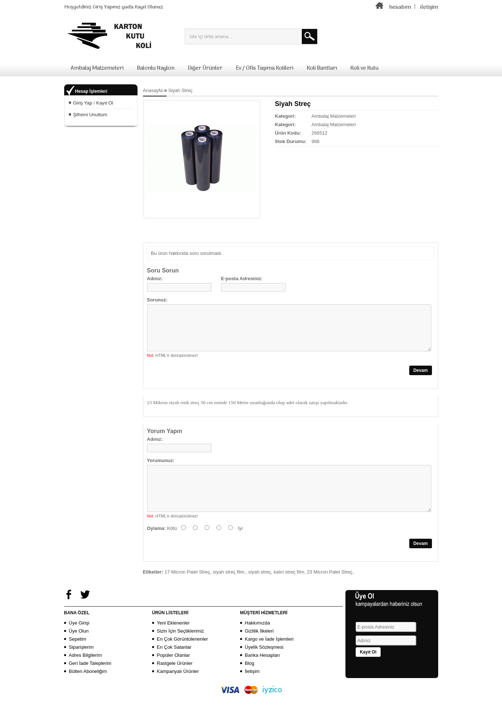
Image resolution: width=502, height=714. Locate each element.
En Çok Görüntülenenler (182, 656)
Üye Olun (79, 648)
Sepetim (78, 656)
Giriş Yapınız (107, 7)
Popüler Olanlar (173, 672)
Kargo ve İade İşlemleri (269, 656)
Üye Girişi (79, 640)
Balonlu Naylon (156, 68)
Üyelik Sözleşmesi (264, 664)
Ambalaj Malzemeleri (97, 68)
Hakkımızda (257, 640)
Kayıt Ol (104, 103)
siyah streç (259, 589)
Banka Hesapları (262, 672)
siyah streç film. (229, 589)
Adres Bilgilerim (85, 672)
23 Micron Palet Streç (329, 589)
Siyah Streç (180, 90)
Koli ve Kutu (364, 68)
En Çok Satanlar (174, 664)
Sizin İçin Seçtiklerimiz (180, 648)
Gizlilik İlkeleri (259, 648)
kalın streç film (289, 589)
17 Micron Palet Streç (187, 589)
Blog (249, 681)
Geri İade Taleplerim (90, 681)
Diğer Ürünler (205, 68)
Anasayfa (153, 90)
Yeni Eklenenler (173, 640)
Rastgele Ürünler (175, 681)
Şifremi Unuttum (90, 114)
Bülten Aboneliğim (88, 689)
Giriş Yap (82, 103)
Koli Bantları (322, 68)
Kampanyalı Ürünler (178, 689)
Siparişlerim (81, 664)
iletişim (429, 7)
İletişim (252, 689)
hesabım (400, 7)
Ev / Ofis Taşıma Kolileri (264, 68)
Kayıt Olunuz (149, 7)
